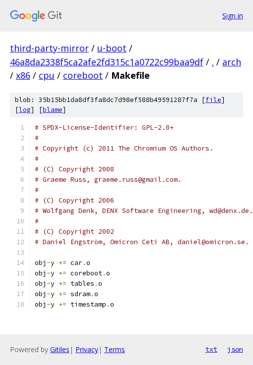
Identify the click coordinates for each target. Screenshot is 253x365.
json (235, 349)
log (25, 109)
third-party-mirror (49, 48)
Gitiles (59, 349)
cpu (47, 75)
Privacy (86, 349)
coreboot (83, 75)
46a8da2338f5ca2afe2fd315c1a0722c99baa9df (106, 62)
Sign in (232, 15)
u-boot (111, 48)
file (213, 100)
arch (231, 62)
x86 (23, 75)
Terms (114, 349)
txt (211, 349)
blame (53, 109)
